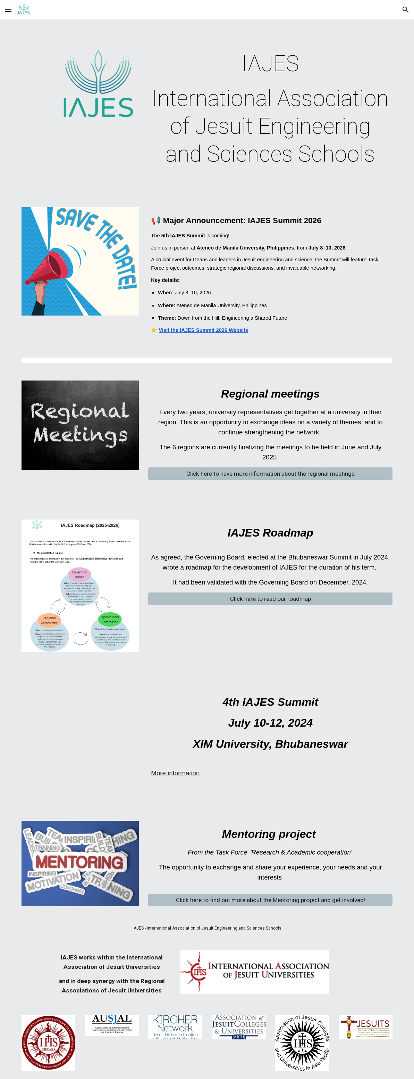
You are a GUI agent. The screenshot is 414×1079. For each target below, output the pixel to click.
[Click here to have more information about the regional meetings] (270, 474)
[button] (8, 9)
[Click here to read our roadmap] (270, 599)
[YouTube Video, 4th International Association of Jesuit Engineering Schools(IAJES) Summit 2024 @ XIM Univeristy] (80, 731)
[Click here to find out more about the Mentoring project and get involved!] (270, 900)
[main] (270, 109)
